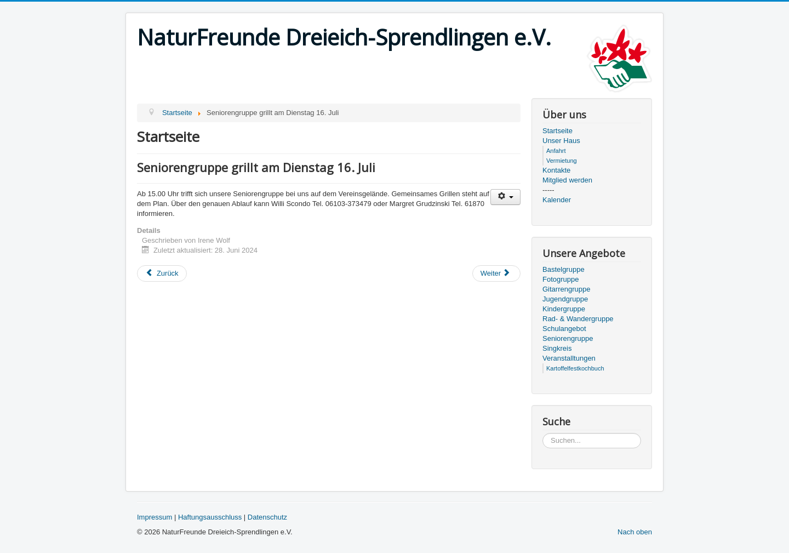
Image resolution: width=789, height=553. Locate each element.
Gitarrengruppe (566, 289)
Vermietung (561, 160)
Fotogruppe (560, 279)
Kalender (556, 200)
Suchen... (542, 433)
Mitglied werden (567, 180)
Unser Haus (561, 140)
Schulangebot (564, 328)
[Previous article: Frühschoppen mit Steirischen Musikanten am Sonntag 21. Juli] (162, 273)
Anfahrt (555, 150)
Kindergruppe (563, 309)
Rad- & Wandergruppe (578, 319)
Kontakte (556, 170)
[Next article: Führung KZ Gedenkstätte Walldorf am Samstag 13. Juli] (496, 273)
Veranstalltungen (569, 358)
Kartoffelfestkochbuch (575, 368)
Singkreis (556, 348)
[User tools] (505, 197)
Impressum (154, 517)
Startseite (557, 131)
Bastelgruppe (563, 269)
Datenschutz (267, 517)
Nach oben (635, 532)
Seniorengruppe (567, 338)
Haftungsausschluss (210, 517)
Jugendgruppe (565, 299)
